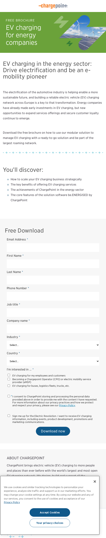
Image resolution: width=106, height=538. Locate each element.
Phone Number (18, 288)
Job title (13, 304)
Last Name (15, 272)
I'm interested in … (20, 369)
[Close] (95, 481)
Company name (18, 320)
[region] (50, 505)
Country (13, 353)
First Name (15, 255)
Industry (13, 337)
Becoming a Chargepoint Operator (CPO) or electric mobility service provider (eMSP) (51, 381)
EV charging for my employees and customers (38, 375)
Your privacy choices (49, 522)
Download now (53, 431)
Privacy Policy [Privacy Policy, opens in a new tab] (12, 502)
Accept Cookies (50, 512)
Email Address (17, 239)
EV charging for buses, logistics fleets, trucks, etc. (41, 385)
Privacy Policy (67, 405)
